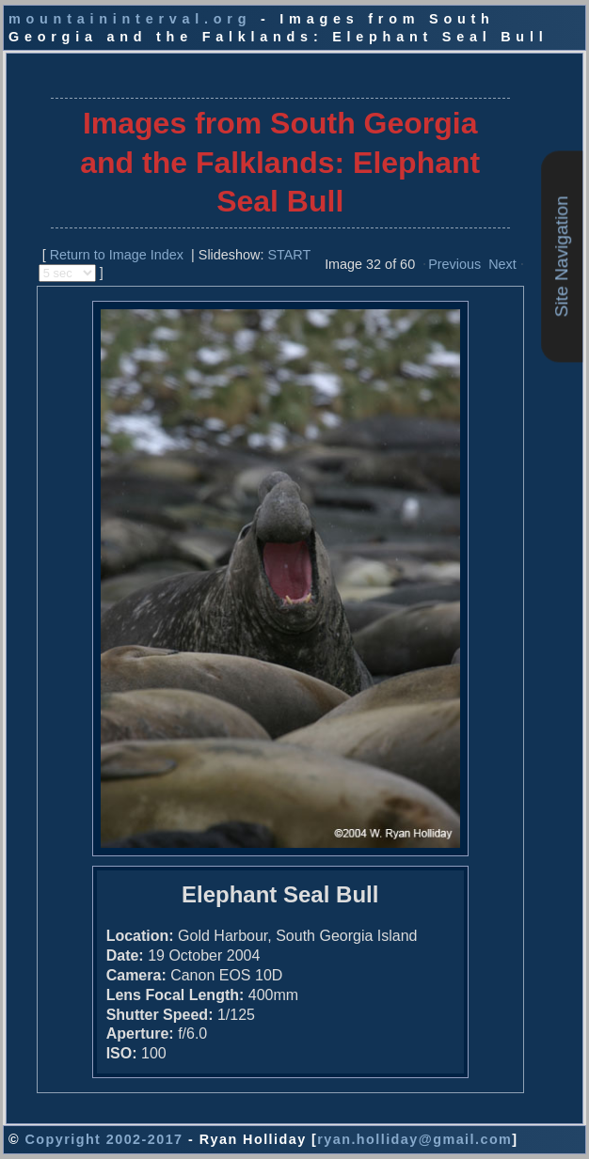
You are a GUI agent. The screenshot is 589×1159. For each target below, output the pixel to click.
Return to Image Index (116, 254)
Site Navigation (561, 257)
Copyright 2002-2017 (103, 1139)
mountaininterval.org (129, 18)
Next (502, 264)
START (288, 254)
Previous (454, 264)
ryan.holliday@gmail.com (414, 1139)
